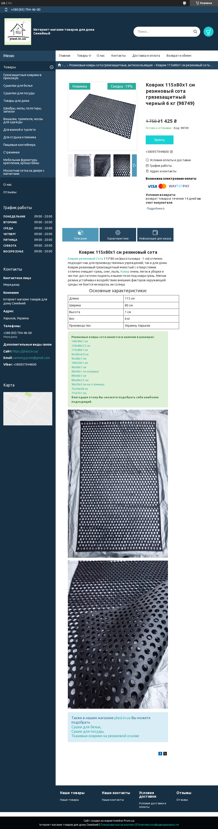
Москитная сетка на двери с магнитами (23, 172)
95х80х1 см (78, 358)
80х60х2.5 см (80, 380)
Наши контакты (113, 799)
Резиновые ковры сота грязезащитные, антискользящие (111, 65)
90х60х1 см (78, 367)
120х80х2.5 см (80, 345)
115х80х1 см (79, 349)
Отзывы (9, 192)
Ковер (125, 271)
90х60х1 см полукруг (85, 371)
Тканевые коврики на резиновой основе (105, 736)
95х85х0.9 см (80, 354)
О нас (101, 55)
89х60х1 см (78, 375)
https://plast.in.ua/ (25, 351)
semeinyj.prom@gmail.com (31, 358)
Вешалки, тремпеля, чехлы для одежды (23, 120)
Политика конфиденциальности (158, 824)
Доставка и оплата (146, 55)
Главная (64, 55)
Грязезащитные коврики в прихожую (22, 76)
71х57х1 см (78, 392)
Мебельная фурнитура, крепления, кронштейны (21, 161)
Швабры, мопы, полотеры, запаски (22, 110)
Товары (82, 55)
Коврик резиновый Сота (85, 258)
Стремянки (11, 152)
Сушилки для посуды (19, 93)
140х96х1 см (79, 341)
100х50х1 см (79, 362)
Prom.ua (129, 820)
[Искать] (195, 32)
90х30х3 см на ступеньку (87, 384)
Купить (160, 140)
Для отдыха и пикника (19, 137)
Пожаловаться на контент (118, 824)
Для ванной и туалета (19, 129)
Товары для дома (16, 101)
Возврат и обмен (179, 55)
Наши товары (69, 799)
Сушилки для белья (17, 85)
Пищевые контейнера (19, 145)
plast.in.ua (122, 718)
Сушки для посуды (87, 731)
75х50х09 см (79, 388)
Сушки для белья (85, 727)
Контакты (118, 55)
